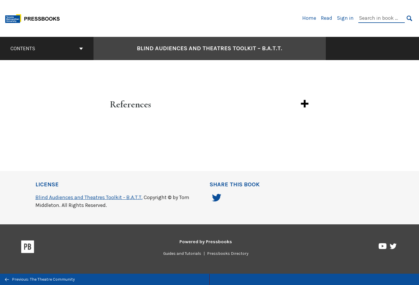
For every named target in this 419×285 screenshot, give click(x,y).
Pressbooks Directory (228, 253)
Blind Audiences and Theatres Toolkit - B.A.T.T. (89, 197)
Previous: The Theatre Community (40, 279)
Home (309, 18)
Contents (46, 48)
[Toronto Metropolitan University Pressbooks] (34, 18)
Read (326, 18)
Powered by (205, 241)
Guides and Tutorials (182, 253)
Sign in (345, 18)
